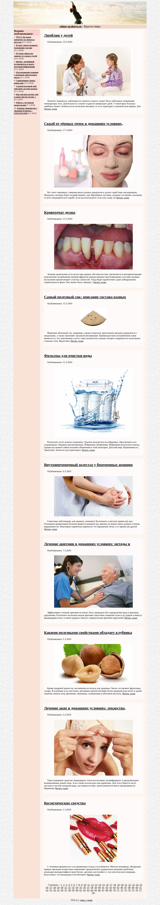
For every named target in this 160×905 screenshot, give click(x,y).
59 (73, 890)
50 (137, 887)
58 (69, 890)
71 (118, 890)
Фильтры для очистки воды (68, 356)
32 (69, 887)
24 (137, 885)
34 (77, 887)
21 (126, 885)
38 (92, 887)
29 (58, 887)
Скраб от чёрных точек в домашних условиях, (83, 124)
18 (115, 885)
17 (111, 885)
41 (103, 887)
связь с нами (86, 900)
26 (47, 887)
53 (51, 890)
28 (54, 887)
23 (133, 885)
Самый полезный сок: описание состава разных (85, 297)
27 (51, 887)
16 (107, 885)
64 (92, 890)
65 (96, 890)
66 (99, 890)
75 (133, 890)
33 (73, 887)
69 (110, 890)
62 (84, 890)
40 (99, 887)
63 (88, 890)
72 (122, 890)
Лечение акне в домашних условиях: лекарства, (85, 708)
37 (88, 887)
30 (62, 887)
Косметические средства (65, 803)
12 (92, 885)
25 (141, 885)
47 (125, 887)
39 (96, 887)
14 (100, 885)
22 (130, 885)
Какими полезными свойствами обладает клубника (88, 632)
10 (85, 885)
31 (66, 887)
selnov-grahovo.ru (71, 26)
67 (103, 890)
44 (114, 887)
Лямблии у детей (58, 35)
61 (81, 890)
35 (81, 887)
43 (110, 887)
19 (118, 885)
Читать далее (50, 109)
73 (125, 890)
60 (77, 890)
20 (122, 885)
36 (84, 887)
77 (140, 890)
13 (96, 885)
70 (114, 890)
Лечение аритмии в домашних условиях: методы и (87, 544)
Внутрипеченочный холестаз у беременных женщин (88, 465)
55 (58, 890)
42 (107, 887)
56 (62, 890)
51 (140, 887)
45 (118, 887)
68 (107, 890)
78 (93, 893)
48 (129, 887)
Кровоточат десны (59, 212)
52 (47, 890)
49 (133, 887)
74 (129, 890)
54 (54, 890)
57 (66, 890)
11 (88, 885)
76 (137, 890)
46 (122, 887)
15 (103, 885)
